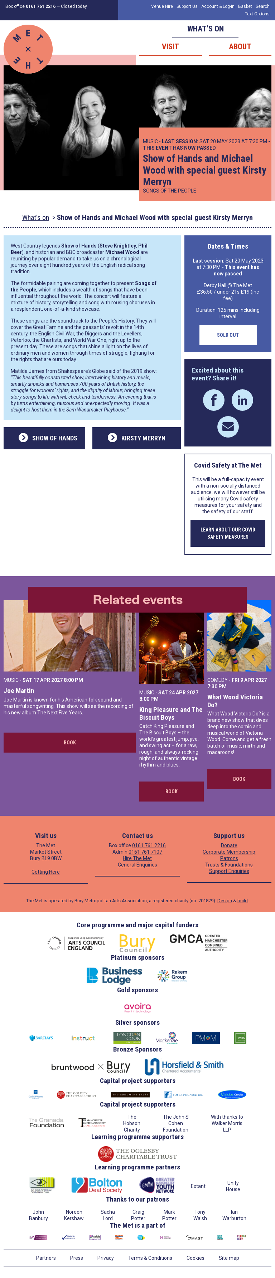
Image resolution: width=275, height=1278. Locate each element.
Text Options (257, 13)
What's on (35, 217)
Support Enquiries (229, 871)
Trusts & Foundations (229, 865)
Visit (170, 46)
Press (76, 1258)
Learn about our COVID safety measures (228, 533)
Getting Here (46, 872)
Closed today (74, 6)
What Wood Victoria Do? (235, 701)
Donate (229, 845)
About (240, 46)
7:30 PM (217, 686)
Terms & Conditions (150, 1258)
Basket (245, 6)
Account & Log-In (218, 6)
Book (70, 742)
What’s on (205, 28)
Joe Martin (19, 691)
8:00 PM (73, 680)
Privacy (105, 1258)
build (242, 900)
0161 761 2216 (149, 845)
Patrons (229, 858)
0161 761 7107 (145, 852)
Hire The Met (137, 858)
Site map (229, 1258)
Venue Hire (162, 6)
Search (263, 6)
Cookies (195, 1258)
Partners (46, 1258)
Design (224, 900)
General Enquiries (137, 865)
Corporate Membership (229, 852)
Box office (30, 6)
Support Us (187, 6)
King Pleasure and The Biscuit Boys (171, 713)
